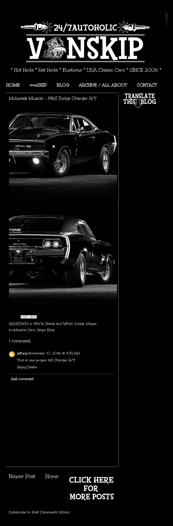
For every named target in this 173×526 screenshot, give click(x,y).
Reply (21, 367)
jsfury (22, 353)
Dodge (79, 323)
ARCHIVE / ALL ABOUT (103, 85)
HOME (13, 85)
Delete (32, 367)
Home (51, 476)
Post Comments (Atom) (51, 512)
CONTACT (147, 85)
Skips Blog (45, 330)
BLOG (63, 85)
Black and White (59, 323)
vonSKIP (38, 85)
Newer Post (22, 476)
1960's (38, 323)
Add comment (22, 379)
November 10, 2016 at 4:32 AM (54, 353)
